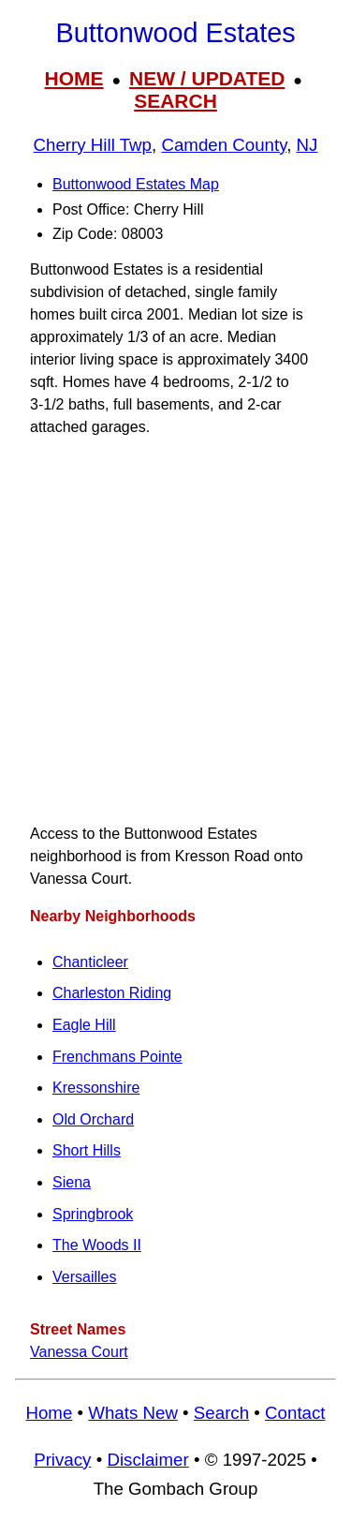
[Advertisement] (175, 630)
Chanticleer (90, 962)
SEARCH (175, 101)
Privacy (62, 1459)
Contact (295, 1413)
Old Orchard (93, 1119)
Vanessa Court (79, 1352)
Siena (71, 1182)
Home (48, 1413)
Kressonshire (95, 1088)
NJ (307, 145)
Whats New (133, 1413)
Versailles (84, 1277)
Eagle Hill (84, 1025)
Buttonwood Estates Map (135, 184)
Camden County (223, 145)
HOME (74, 78)
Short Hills (86, 1150)
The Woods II (96, 1245)
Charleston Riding (111, 993)
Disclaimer (147, 1459)
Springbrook (92, 1214)
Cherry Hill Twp (93, 145)
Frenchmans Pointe (117, 1057)
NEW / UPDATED (207, 78)
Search (221, 1413)
